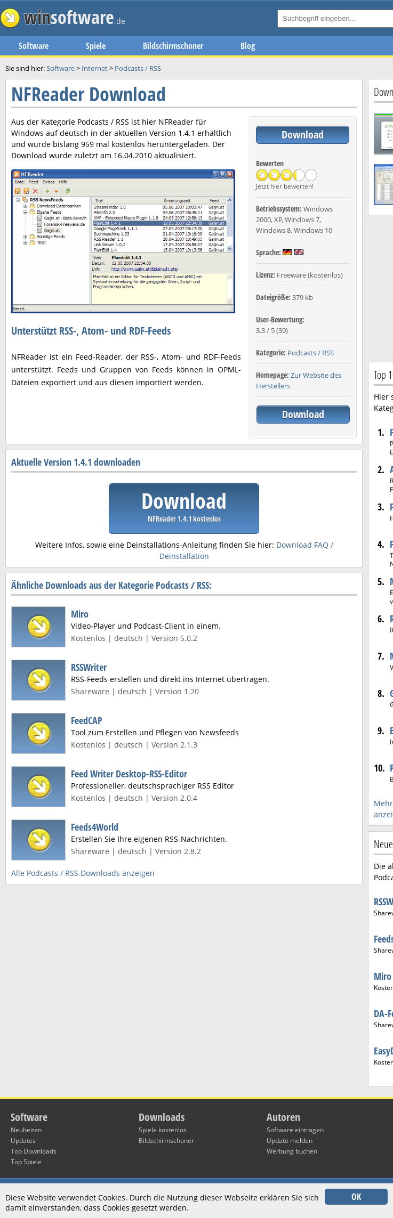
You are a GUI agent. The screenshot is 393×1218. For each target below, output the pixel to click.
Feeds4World (94, 827)
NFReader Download (88, 94)
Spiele (96, 46)
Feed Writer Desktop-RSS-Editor (129, 773)
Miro (80, 613)
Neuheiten (26, 1129)
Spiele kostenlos (163, 1129)
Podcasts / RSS (310, 353)
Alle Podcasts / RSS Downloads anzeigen (83, 873)
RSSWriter (89, 667)
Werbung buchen (292, 1151)
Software (34, 46)
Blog (247, 46)
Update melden (289, 1140)
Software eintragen (295, 1129)
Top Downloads (34, 1151)
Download (303, 134)
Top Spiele (26, 1161)
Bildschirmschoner (173, 46)
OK (356, 1197)
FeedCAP (86, 720)
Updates (23, 1140)
